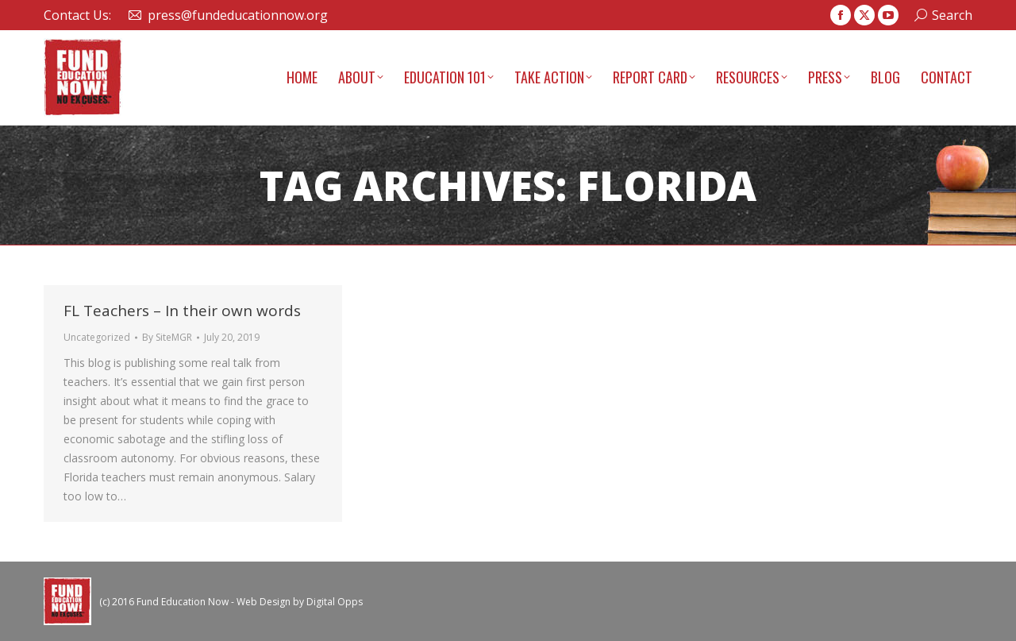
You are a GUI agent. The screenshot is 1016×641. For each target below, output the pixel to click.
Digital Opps (334, 601)
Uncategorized (97, 337)
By (167, 337)
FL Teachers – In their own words (182, 310)
